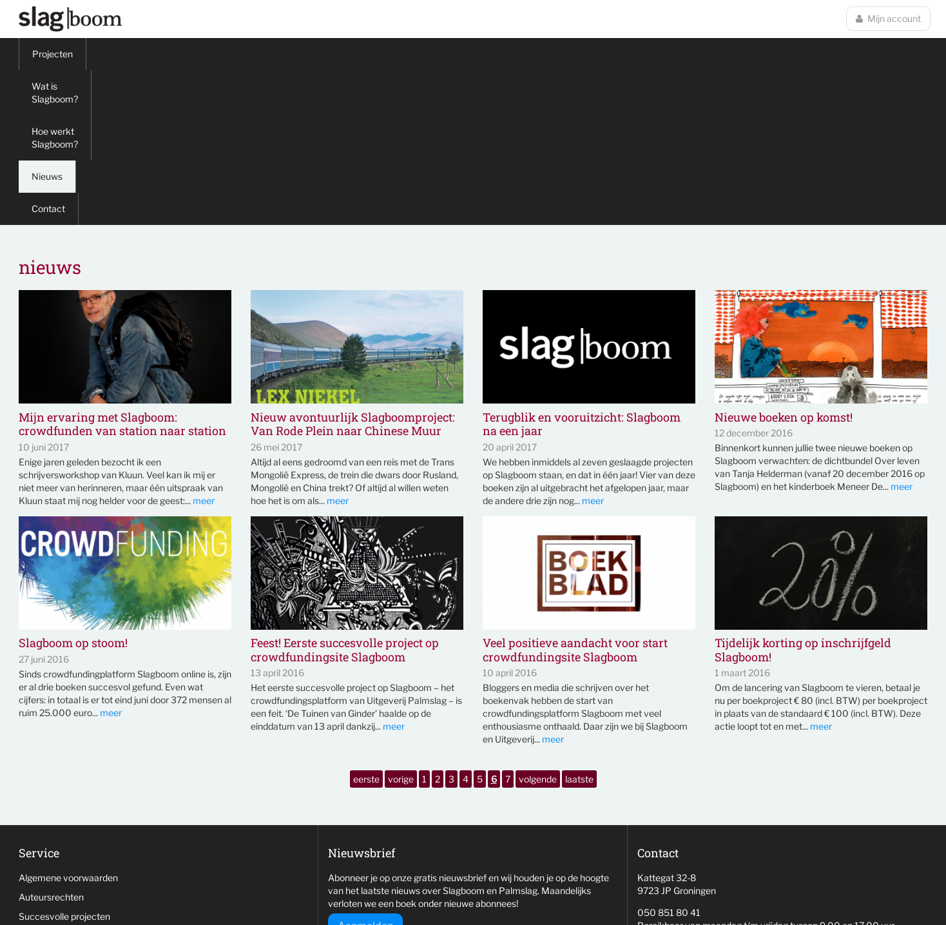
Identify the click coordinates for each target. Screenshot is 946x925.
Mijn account (888, 18)
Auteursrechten (51, 742)
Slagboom (70, 19)
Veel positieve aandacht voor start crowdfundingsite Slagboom (575, 495)
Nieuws (332, 53)
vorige (401, 624)
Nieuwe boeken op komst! (784, 263)
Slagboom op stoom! (73, 489)
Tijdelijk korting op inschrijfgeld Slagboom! (803, 495)
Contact (391, 53)
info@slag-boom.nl (675, 792)
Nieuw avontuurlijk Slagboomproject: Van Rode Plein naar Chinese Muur (353, 270)
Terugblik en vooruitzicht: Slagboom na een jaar (582, 270)
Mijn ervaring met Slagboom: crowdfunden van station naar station (122, 270)
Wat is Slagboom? (136, 53)
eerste (366, 624)
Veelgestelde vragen (61, 800)
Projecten (52, 53)
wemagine (715, 889)
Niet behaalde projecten (68, 780)
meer (204, 345)
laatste (579, 624)
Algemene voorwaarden (68, 722)
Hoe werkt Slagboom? (245, 53)
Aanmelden (365, 771)
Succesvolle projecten (64, 761)
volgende (538, 624)
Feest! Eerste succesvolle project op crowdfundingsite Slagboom (345, 495)
